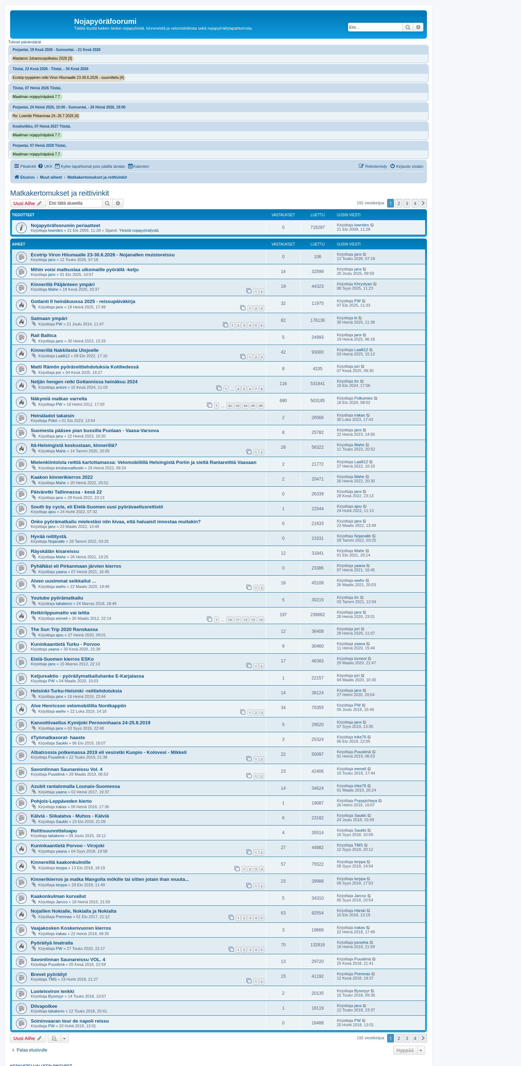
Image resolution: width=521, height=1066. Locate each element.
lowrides (55, 230)
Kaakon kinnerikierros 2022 (62, 477)
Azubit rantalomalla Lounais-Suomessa (75, 786)
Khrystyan (363, 284)
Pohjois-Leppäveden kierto (61, 801)
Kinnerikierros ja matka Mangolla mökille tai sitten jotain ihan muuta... (110, 879)
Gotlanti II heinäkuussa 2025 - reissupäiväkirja (83, 301)
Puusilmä (56, 757)
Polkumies (363, 398)
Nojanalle (56, 541)
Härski (359, 910)
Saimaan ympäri (49, 318)
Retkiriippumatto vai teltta (60, 612)
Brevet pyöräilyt (49, 974)
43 (238, 405)
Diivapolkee (44, 1006)
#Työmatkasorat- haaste (58, 737)
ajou (52, 511)
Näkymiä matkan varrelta (59, 398)
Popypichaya (365, 800)
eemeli (61, 618)
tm (356, 381)
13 (253, 619)
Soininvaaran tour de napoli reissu (70, 1021)
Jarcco (61, 902)
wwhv (61, 586)
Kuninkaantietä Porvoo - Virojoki (67, 845)
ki (355, 318)
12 (245, 619)
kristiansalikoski (69, 468)
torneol (360, 658)
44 (245, 405)
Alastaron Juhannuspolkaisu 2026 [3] (42, 58)
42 (230, 405)
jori (58, 372)
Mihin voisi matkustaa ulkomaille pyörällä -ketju (85, 269)
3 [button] (407, 203)
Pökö (52, 420)
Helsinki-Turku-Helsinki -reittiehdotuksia (76, 691)
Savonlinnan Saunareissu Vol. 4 (66, 769)
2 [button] (399, 203)
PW (357, 301)
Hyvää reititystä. (49, 536)
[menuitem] (45, 166)
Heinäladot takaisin (52, 415)
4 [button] (415, 203)
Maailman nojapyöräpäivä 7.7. (37, 97)
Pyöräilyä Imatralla (52, 943)
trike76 (360, 737)
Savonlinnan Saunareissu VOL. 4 (68, 959)
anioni (61, 387)
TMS (358, 845)
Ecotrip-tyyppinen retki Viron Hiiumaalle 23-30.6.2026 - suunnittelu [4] (68, 78)
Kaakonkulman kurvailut (58, 896)
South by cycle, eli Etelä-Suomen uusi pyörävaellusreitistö (97, 506)
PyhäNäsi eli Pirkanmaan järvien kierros (76, 566)
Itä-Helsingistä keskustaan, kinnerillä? (74, 445)
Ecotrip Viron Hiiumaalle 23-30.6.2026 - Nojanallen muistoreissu (103, 254)
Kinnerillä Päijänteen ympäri (63, 284)
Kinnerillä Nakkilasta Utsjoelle (65, 350)
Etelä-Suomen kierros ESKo (62, 659)
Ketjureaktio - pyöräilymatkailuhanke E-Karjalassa (87, 676)
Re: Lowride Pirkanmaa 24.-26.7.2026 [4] (46, 116)
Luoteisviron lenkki (52, 991)
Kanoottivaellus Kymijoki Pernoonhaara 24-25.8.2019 (91, 722)
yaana (61, 572)
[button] (423, 203)
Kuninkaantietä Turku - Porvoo (65, 644)
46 (261, 405)
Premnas (64, 916)
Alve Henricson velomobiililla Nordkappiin (78, 705)
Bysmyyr (55, 996)
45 (253, 405)
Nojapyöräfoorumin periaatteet (65, 225)
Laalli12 (62, 356)
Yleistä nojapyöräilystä (138, 230)
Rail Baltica (43, 335)
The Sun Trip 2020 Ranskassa (64, 629)
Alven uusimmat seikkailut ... (63, 581)
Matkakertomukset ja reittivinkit (59, 193)
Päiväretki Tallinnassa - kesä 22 (66, 492)
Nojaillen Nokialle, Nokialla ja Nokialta (74, 911)
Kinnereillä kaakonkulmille (61, 862)
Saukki (62, 743)
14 (261, 619)
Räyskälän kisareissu (55, 551)
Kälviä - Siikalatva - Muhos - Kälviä (70, 816)
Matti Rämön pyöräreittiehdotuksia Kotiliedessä (85, 367)
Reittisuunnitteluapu (54, 830)
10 (230, 619)
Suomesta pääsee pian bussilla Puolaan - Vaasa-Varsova (95, 430)
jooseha (361, 942)
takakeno (64, 603)
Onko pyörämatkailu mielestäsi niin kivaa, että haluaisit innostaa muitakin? (116, 521)
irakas (359, 415)
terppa (61, 868)
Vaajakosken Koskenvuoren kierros (71, 928)
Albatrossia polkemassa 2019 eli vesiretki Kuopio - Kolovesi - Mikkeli (109, 752)
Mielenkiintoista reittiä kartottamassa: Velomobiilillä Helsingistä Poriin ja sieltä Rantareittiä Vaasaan (144, 462)
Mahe (53, 289)
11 (238, 619)
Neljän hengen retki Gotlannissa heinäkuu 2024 (84, 381)
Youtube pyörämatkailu (57, 598)
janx (51, 259)
